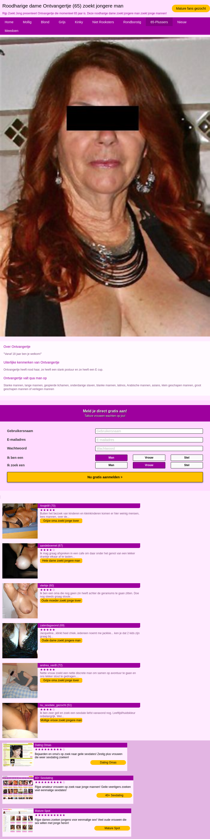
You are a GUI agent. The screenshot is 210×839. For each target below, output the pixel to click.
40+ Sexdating (114, 795)
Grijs (62, 22)
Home (9, 22)
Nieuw (181, 22)
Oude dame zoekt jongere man (61, 640)
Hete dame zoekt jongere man (61, 560)
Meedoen (11, 31)
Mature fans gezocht (191, 8)
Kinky (79, 22)
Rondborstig (132, 22)
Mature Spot (112, 828)
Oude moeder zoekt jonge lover (61, 600)
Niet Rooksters (103, 22)
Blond (45, 22)
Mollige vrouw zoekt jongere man (61, 720)
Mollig (27, 22)
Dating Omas (108, 762)
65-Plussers (159, 22)
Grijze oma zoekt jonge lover (61, 520)
